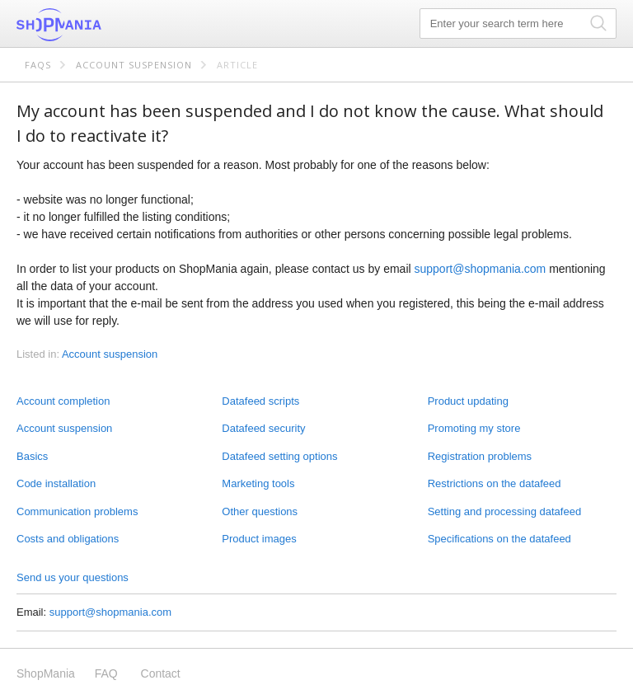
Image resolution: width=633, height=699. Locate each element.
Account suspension (134, 65)
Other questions (260, 511)
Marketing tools (258, 483)
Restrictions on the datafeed (494, 483)
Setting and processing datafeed (504, 511)
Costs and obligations (67, 538)
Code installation (56, 483)
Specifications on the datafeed (499, 538)
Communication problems (77, 511)
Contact (161, 673)
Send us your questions (72, 577)
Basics (32, 456)
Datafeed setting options (279, 456)
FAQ (106, 673)
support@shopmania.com (480, 268)
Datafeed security (263, 428)
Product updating (468, 401)
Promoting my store (474, 428)
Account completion (63, 401)
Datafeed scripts (260, 401)
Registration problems (480, 456)
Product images (259, 538)
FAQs (38, 65)
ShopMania (98, 24)
